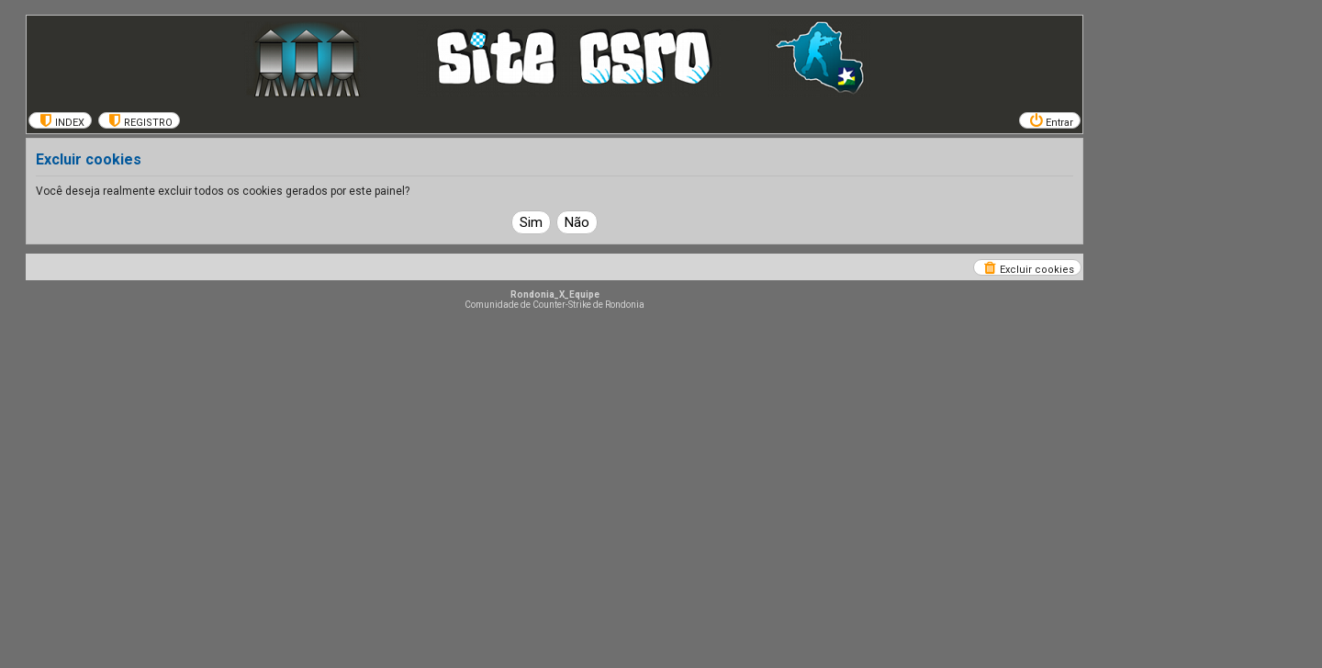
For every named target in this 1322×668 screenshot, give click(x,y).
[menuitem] (60, 120)
